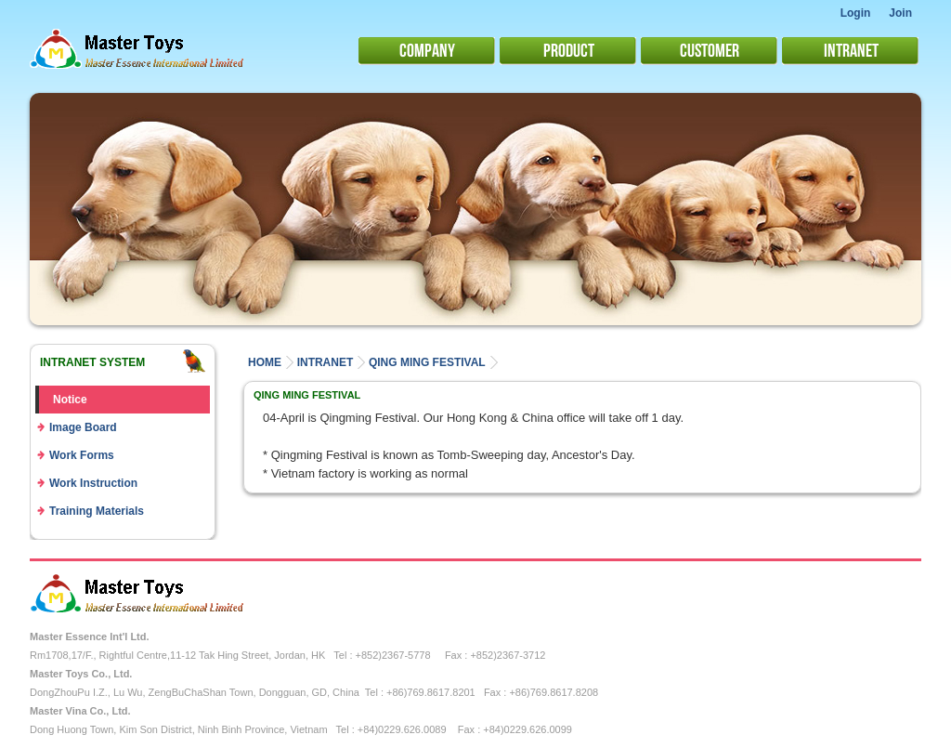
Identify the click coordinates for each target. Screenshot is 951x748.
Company (427, 48)
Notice (70, 399)
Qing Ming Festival (427, 362)
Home (264, 362)
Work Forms (81, 455)
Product (568, 48)
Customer (709, 48)
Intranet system (92, 362)
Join (900, 13)
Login (855, 13)
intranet (325, 362)
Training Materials (96, 511)
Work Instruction (93, 483)
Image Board (83, 427)
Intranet (851, 48)
